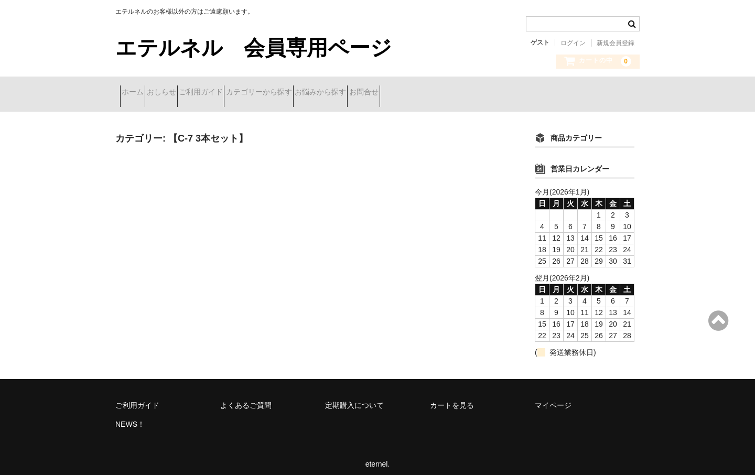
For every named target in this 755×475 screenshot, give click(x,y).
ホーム (137, 93)
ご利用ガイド (243, 93)
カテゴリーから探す (319, 93)
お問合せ (461, 93)
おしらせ (184, 93)
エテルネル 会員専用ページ (253, 47)
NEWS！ (130, 416)
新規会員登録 (615, 43)
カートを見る (452, 397)
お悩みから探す (399, 93)
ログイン (573, 43)
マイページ (553, 397)
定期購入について (354, 397)
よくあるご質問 (246, 397)
